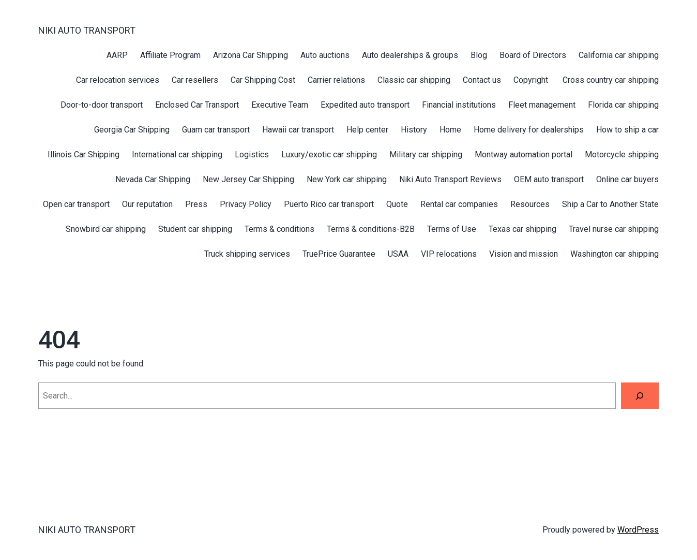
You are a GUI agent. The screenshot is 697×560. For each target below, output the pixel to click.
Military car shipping (425, 154)
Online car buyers (627, 179)
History (414, 130)
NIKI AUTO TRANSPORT (86, 30)
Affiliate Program (170, 55)
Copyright (531, 80)
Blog (479, 55)
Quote (397, 204)
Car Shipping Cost (263, 80)
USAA (398, 254)
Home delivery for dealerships (529, 130)
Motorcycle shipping (622, 154)
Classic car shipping (413, 80)
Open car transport (76, 204)
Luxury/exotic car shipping (329, 154)
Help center (367, 130)
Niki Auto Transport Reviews (450, 179)
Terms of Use (451, 229)
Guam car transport (216, 130)
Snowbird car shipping (106, 229)
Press (196, 204)
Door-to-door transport (101, 105)
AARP (117, 55)
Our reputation (147, 204)
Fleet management (541, 105)
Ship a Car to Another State (610, 204)
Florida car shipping (623, 105)
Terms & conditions (279, 229)
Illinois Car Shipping (83, 154)
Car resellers (195, 80)
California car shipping (619, 55)
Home (450, 130)
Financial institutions (459, 105)
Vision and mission (523, 254)
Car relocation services (117, 80)
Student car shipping (195, 229)
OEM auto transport (549, 179)
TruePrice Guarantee (338, 254)
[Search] (640, 395)
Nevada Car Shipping (152, 179)
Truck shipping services (247, 254)
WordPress (638, 530)
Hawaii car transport (298, 130)
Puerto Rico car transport (329, 204)
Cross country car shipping (611, 80)
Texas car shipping (522, 229)
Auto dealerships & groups (410, 55)
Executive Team (279, 105)
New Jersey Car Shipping (248, 179)
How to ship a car (627, 130)
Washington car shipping (614, 254)
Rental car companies (459, 204)
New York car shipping (347, 179)
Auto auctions (325, 55)
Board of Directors (532, 55)
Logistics (252, 154)
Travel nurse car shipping (614, 229)
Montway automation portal (523, 154)
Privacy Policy (245, 204)
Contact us (482, 80)
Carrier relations (336, 80)
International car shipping (177, 154)
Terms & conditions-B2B (371, 229)
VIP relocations (449, 254)
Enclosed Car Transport (197, 105)
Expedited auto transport (365, 105)
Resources (530, 204)
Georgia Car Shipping (132, 130)
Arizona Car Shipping (250, 55)
